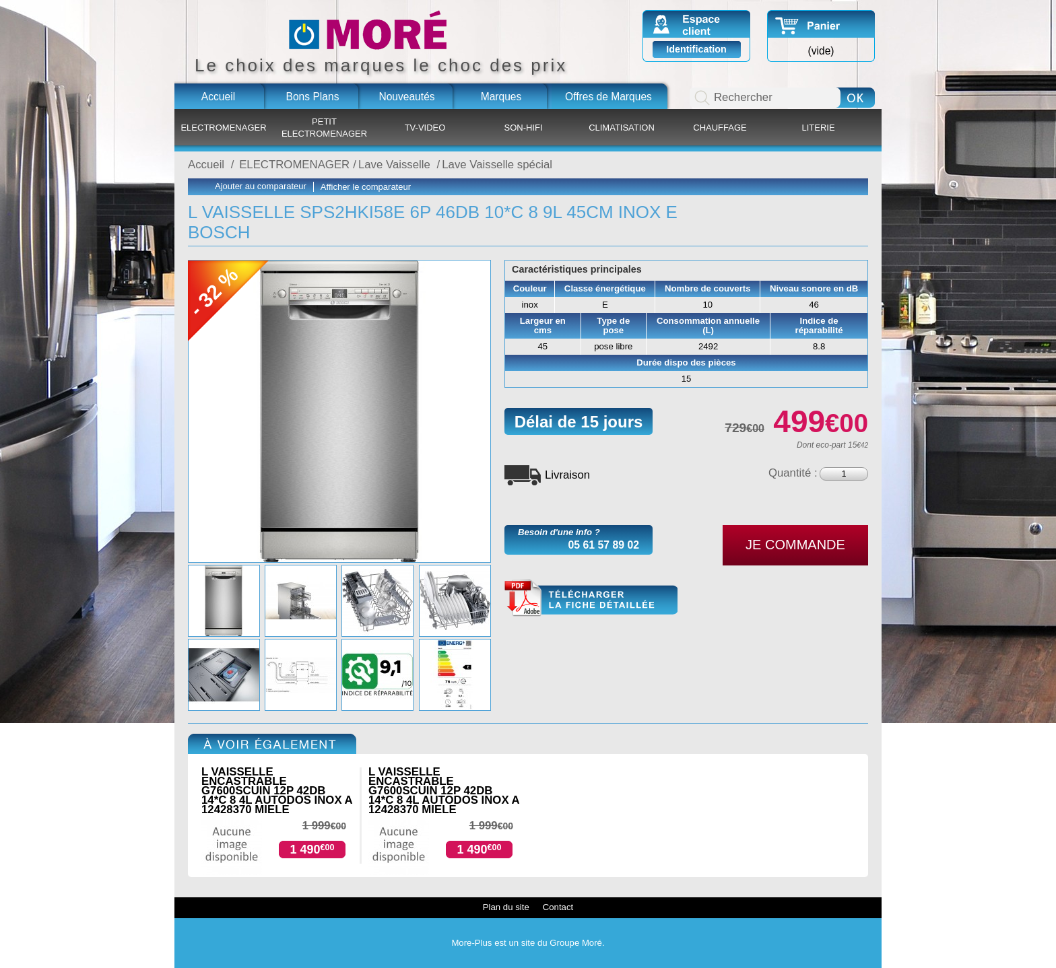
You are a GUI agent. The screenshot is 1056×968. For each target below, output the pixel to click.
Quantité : (793, 472)
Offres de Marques (608, 96)
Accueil (218, 96)
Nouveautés (406, 96)
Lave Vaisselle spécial (497, 164)
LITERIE (817, 128)
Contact (558, 907)
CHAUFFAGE (719, 128)
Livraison (567, 475)
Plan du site (506, 907)
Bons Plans (312, 96)
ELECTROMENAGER (223, 128)
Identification (696, 49)
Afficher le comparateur (366, 187)
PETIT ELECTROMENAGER (324, 127)
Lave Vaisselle (396, 164)
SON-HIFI (523, 128)
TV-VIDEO (425, 128)
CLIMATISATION (622, 128)
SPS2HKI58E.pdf (591, 598)
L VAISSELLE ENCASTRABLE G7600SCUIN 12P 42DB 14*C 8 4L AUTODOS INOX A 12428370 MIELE (276, 790)
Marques (501, 96)
